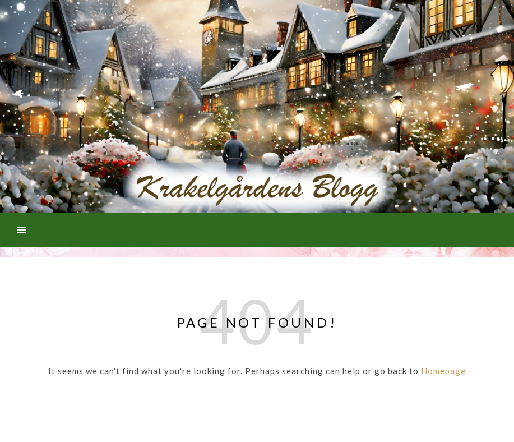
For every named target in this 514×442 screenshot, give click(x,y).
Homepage (443, 371)
